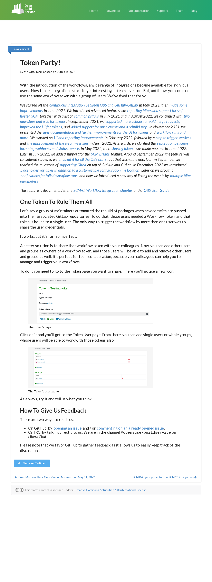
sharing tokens (123, 148)
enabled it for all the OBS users (82, 159)
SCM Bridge (100, 154)
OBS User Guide (156, 190)
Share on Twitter (32, 462)
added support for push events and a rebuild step (109, 127)
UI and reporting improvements (78, 138)
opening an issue (67, 428)
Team (179, 10)
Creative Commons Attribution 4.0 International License (110, 489)
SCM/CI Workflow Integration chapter (103, 190)
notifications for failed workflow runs (48, 175)
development (21, 48)
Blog (194, 10)
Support (162, 10)
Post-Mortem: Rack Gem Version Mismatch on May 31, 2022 (54, 476)
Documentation (139, 10)
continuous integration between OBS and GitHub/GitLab (93, 105)
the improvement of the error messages (57, 143)
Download (113, 10)
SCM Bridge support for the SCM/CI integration (165, 476)
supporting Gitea (73, 165)
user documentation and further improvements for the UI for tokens (95, 132)
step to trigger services (173, 138)
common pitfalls (86, 116)
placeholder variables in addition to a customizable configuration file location (79, 170)
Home (93, 10)
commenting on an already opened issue (130, 428)
